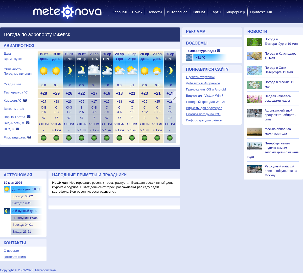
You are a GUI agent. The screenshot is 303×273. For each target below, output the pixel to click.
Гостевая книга (15, 257)
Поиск (137, 12)
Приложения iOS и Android (206, 89)
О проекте (11, 250)
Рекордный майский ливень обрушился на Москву (281, 170)
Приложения (261, 12)
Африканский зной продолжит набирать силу (280, 115)
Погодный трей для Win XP (206, 102)
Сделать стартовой (200, 77)
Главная (120, 12)
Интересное (177, 12)
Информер (235, 12)
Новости (154, 12)
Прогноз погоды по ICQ (203, 114)
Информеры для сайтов (204, 120)
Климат (199, 12)
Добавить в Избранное (203, 83)
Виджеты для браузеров (204, 108)
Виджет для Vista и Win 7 (204, 95)
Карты (215, 12)
